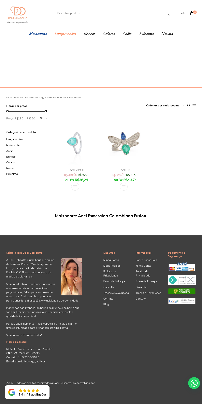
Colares (11, 162)
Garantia (108, 287)
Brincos (11, 156)
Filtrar (43, 118)
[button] (194, 383)
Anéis (9, 151)
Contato (108, 298)
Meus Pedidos (112, 265)
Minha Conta (111, 260)
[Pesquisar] (167, 13)
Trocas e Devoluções (116, 292)
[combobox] (165, 106)
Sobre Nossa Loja (146, 260)
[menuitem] (38, 33)
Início (9, 97)
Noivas (10, 168)
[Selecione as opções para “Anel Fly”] (124, 187)
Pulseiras (12, 173)
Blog (106, 304)
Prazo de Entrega (114, 281)
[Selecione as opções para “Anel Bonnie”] (75, 187)
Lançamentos (14, 139)
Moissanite (13, 145)
